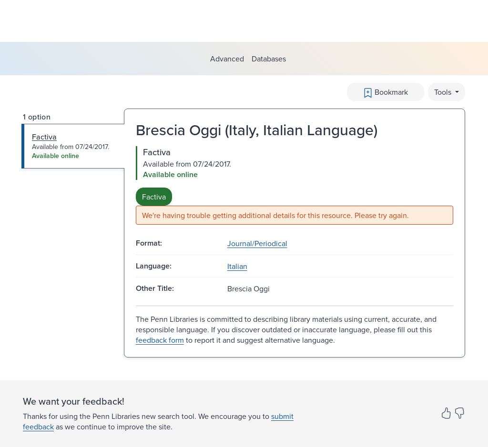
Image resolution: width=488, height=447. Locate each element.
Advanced (227, 58)
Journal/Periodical (257, 243)
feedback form (160, 340)
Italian (237, 266)
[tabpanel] (294, 185)
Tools (443, 92)
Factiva (154, 196)
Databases (269, 58)
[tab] (73, 146)
